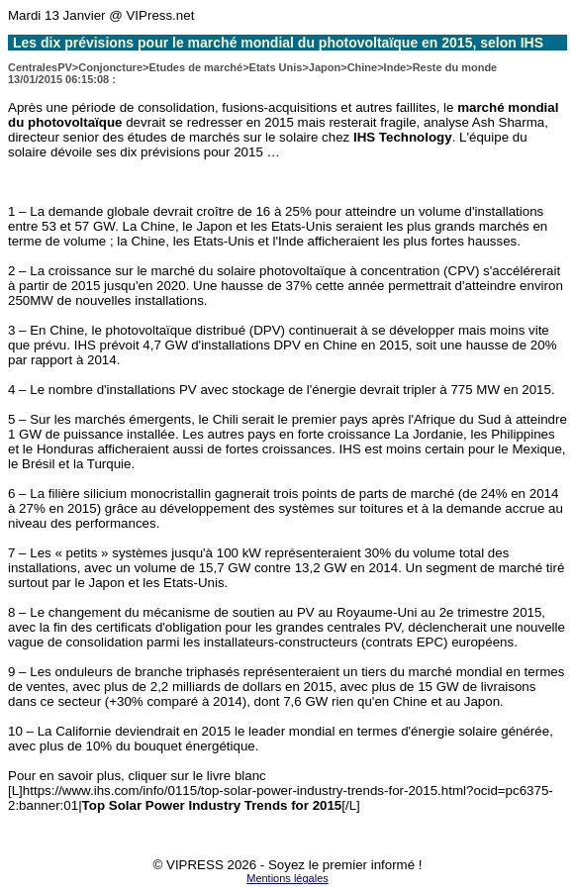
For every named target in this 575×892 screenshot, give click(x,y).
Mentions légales (287, 878)
